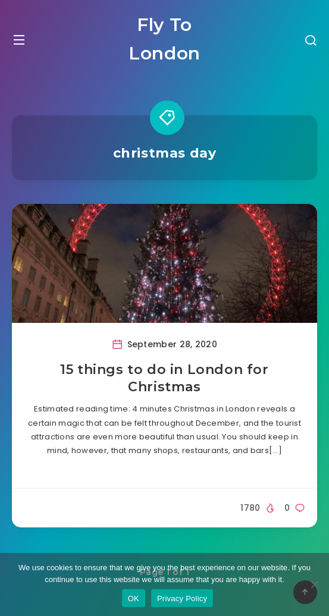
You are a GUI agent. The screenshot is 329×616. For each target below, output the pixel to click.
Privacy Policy (182, 598)
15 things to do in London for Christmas (164, 378)
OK (133, 598)
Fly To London (164, 39)
